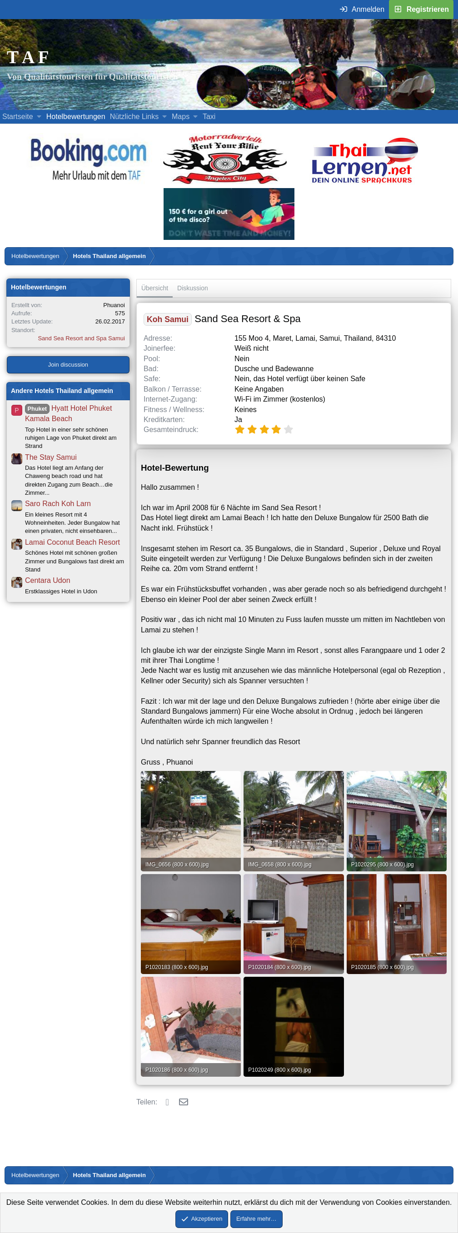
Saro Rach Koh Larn (58, 503)
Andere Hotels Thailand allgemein (62, 390)
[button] (39, 117)
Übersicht (154, 288)
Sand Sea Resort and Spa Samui (81, 338)
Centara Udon (47, 580)
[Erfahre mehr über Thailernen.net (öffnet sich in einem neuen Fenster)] (366, 183)
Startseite (17, 116)
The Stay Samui (51, 457)
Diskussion (192, 288)
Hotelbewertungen (75, 116)
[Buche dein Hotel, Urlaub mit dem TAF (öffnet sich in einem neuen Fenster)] (88, 183)
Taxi (209, 116)
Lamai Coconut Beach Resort (72, 542)
